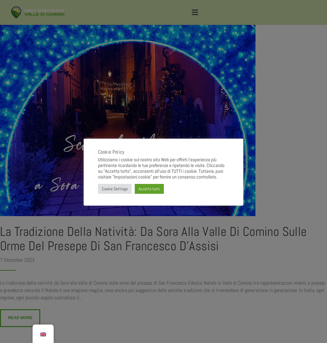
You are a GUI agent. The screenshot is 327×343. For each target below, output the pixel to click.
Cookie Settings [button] (115, 189)
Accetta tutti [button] (149, 189)
